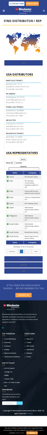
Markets (29, 372)
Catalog (7, 365)
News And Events (10, 372)
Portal (28, 376)
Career (28, 361)
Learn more (20, 433)
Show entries (14, 163)
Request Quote (33, 4)
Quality (7, 369)
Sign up (19, 422)
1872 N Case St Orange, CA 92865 (9, 390)
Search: (24, 167)
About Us (29, 358)
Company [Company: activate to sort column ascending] (24, 175)
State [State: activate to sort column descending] (12, 175)
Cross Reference (10, 358)
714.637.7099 (8, 398)
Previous (12, 270)
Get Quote (30, 365)
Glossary (7, 361)
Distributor (30, 369)
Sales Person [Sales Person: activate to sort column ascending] (36, 174)
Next (36, 270)
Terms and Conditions (12, 376)
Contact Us (23, 314)
